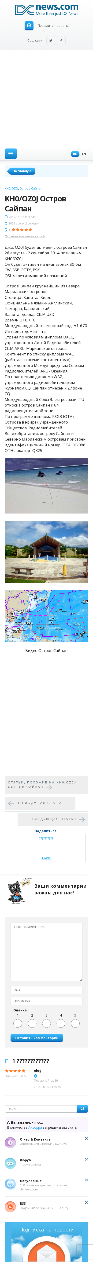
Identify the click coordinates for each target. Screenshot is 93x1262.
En (83, 154)
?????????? (46, 838)
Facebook (61, 41)
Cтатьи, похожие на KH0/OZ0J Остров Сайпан (42, 785)
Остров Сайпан (30, 188)
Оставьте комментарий (25, 236)
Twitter (51, 41)
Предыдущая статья (40, 803)
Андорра (35, 1127)
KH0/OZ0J (11, 188)
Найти (82, 1109)
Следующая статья (54, 819)
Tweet (46, 857)
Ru (74, 154)
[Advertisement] (46, 99)
